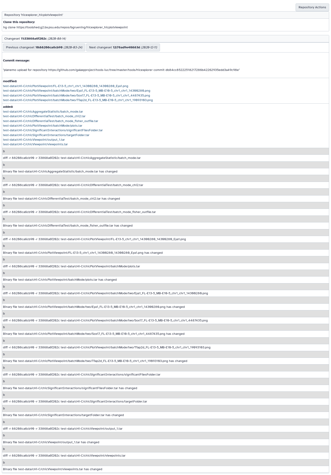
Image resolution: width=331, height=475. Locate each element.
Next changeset (123, 47)
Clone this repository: (19, 22)
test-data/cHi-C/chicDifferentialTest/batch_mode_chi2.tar (44, 116)
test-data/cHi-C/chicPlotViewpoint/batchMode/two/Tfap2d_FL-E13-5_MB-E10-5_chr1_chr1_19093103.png (78, 100)
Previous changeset (44, 47)
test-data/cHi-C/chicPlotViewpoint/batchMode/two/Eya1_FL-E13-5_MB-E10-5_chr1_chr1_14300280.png (76, 91)
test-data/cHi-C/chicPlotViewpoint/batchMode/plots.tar (42, 126)
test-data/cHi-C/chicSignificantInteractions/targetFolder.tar (46, 135)
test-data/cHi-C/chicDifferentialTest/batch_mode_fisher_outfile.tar (50, 121)
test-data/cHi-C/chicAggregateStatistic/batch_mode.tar (43, 112)
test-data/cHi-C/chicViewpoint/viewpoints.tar (35, 144)
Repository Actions (312, 7)
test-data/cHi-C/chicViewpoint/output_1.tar (34, 140)
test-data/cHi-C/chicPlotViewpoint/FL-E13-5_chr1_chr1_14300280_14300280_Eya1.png (65, 86)
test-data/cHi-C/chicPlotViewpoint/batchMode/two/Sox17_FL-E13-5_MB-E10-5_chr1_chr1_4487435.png (76, 95)
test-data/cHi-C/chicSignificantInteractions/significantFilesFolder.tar (53, 130)
